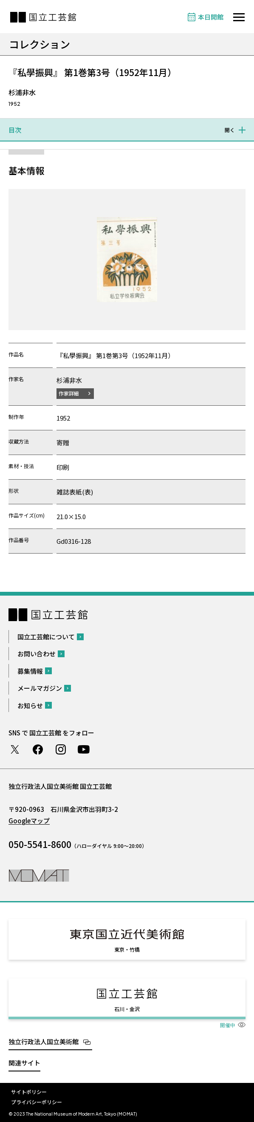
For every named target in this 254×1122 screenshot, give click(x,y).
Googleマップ (29, 820)
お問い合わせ (36, 653)
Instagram (60, 749)
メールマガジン (39, 688)
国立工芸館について (46, 636)
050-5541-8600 (39, 844)
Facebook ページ (37, 749)
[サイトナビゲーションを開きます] (239, 17)
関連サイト (24, 1062)
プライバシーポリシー (36, 1101)
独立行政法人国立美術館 (43, 1041)
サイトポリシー (29, 1091)
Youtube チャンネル (83, 749)
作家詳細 (69, 393)
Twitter (14, 749)
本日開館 (210, 17)
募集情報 (30, 671)
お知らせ (30, 705)
